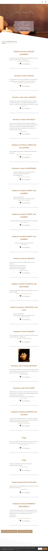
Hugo (24, 438)
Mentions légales (36, 548)
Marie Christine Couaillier (24, 177)
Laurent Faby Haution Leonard (24, 61)
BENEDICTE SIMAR (24, 270)
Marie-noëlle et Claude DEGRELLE (24, 338)
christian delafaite (24, 222)
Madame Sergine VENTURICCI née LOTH (24, 308)
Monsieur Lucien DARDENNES (24, 168)
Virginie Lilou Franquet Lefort (24, 518)
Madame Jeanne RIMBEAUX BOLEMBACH (24, 505)
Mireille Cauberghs (24, 444)
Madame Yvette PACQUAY (24, 331)
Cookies (29, 548)
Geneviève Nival (24, 105)
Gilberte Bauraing (24, 467)
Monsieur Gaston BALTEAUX (24, 119)
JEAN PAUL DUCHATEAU (24, 423)
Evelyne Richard (24, 131)
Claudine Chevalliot (24, 374)
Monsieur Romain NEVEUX (24, 258)
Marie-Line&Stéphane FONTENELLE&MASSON (24, 82)
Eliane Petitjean (24, 244)
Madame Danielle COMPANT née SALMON (24, 413)
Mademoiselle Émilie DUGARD (24, 482)
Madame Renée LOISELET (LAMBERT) (24, 53)
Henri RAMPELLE (24, 489)
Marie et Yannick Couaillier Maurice (24, 293)
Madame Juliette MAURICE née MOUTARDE (24, 285)
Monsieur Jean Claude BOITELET (24, 366)
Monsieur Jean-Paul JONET (24, 388)
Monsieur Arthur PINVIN (24, 76)
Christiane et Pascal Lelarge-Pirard (24, 154)
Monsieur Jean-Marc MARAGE (24, 97)
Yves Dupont (24, 398)
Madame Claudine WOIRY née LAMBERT (24, 192)
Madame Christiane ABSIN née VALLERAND (24, 146)
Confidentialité (23, 548)
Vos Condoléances (26, 64)
